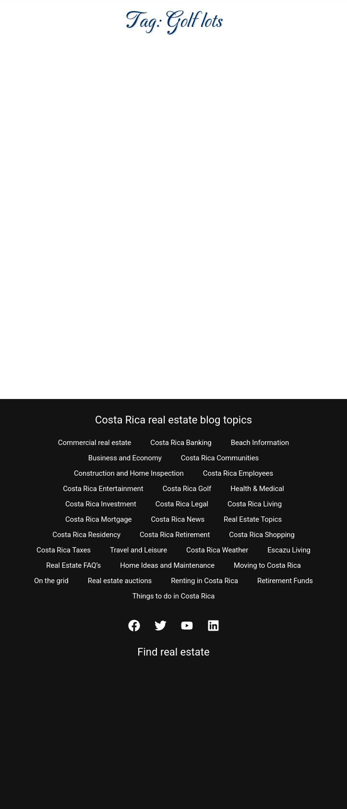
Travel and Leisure (138, 550)
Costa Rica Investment (100, 504)
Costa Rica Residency (86, 534)
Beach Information (260, 442)
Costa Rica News (177, 519)
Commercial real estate (94, 442)
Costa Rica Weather (217, 550)
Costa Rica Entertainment (103, 488)
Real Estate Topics (253, 519)
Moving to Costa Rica (267, 565)
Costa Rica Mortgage (98, 519)
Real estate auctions (120, 580)
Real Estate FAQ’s (73, 565)
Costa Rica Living (254, 504)
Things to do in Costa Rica (173, 596)
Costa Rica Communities (220, 458)
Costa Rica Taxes (63, 550)
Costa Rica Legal (182, 504)
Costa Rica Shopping (262, 534)
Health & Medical (257, 488)
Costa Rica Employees (238, 473)
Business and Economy (125, 458)
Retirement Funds (285, 580)
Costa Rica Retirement (175, 534)
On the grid (51, 580)
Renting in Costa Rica (204, 580)
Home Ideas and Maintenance (167, 565)
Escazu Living (289, 550)
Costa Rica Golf (187, 488)
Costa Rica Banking (180, 442)
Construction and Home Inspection (129, 473)
